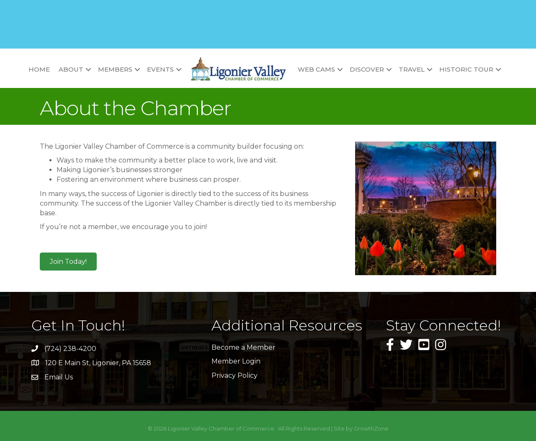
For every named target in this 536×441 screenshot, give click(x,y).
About (71, 69)
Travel (412, 69)
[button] (68, 262)
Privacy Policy (234, 375)
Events (160, 69)
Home (39, 69)
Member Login (235, 361)
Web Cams (316, 69)
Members (115, 69)
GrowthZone (371, 428)
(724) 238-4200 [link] (70, 349)
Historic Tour (466, 69)
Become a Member (243, 347)
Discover (367, 69)
